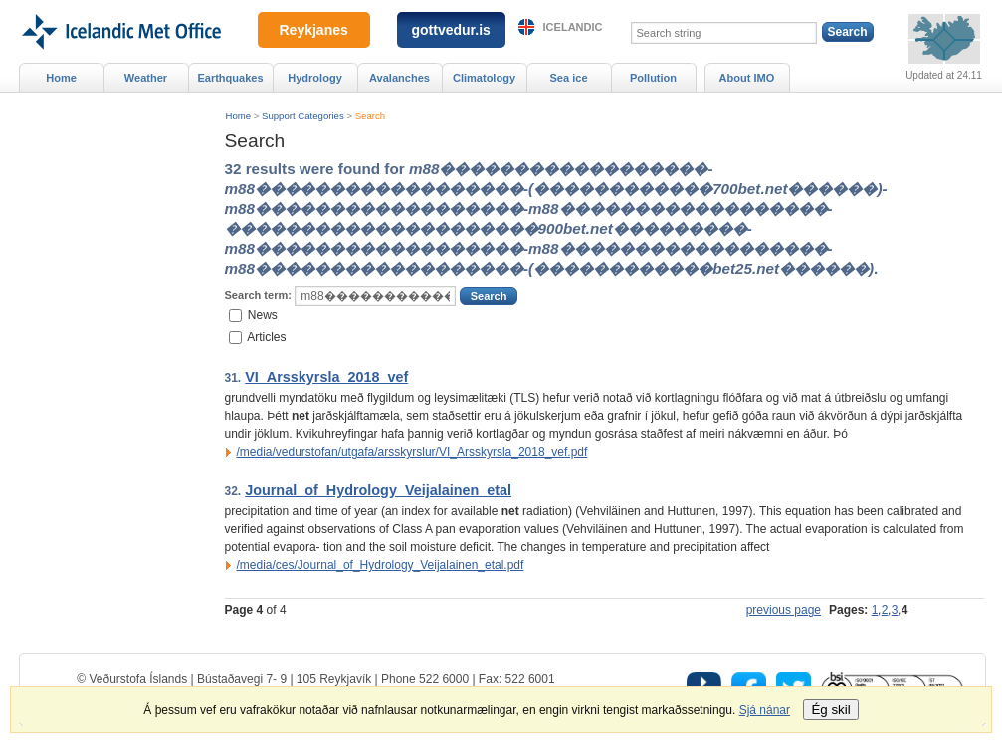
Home (239, 115)
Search (370, 115)
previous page (783, 610)
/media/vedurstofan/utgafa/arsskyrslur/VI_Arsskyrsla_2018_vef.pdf (412, 452)
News (263, 314)
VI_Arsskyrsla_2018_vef (326, 377)
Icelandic (573, 27)
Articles (266, 337)
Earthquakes (230, 78)
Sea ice (568, 78)
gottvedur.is (451, 30)
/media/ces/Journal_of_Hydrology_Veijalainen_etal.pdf (380, 565)
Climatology (484, 78)
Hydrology (315, 78)
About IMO (747, 78)
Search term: (258, 295)
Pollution (653, 78)
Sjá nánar (764, 710)
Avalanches (399, 78)
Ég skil (830, 709)
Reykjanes (314, 30)
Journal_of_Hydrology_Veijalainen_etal (378, 490)
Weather (145, 78)
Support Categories (303, 115)
